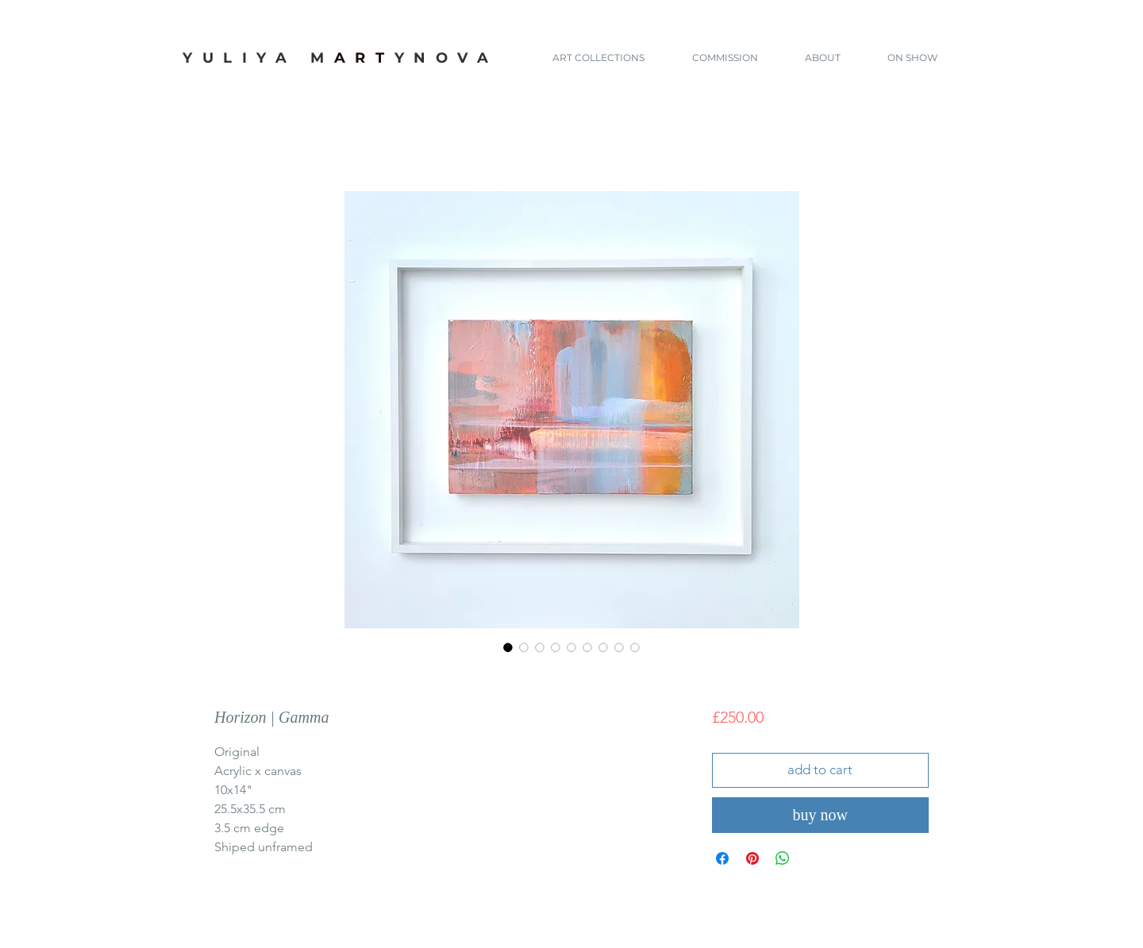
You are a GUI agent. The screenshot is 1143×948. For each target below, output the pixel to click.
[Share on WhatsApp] (782, 858)
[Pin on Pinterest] (752, 858)
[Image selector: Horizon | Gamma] (508, 647)
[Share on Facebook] (722, 858)
